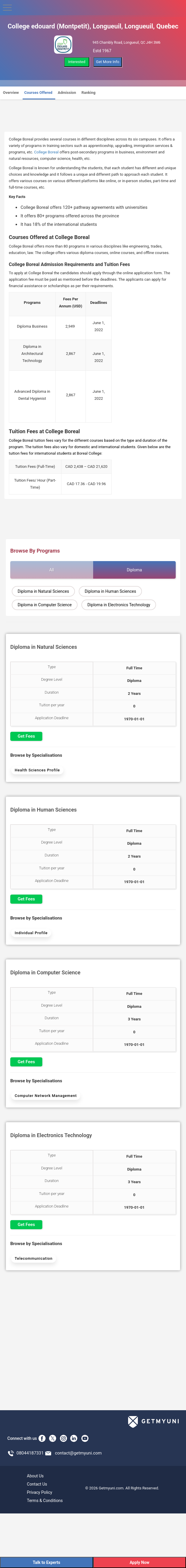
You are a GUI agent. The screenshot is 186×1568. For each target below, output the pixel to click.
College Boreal (46, 152)
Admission (67, 92)
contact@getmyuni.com (78, 1453)
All (51, 570)
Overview (11, 92)
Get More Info (107, 62)
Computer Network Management (46, 1095)
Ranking (88, 92)
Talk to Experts (46, 1562)
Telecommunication (34, 1258)
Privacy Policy (39, 1492)
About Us (35, 1476)
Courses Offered (38, 92)
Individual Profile (31, 933)
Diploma (134, 570)
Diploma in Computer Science (45, 604)
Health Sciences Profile (37, 770)
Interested (76, 62)
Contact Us (37, 1484)
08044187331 (30, 1453)
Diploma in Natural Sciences (43, 591)
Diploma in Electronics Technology (118, 604)
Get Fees (26, 736)
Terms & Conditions (45, 1500)
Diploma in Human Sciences (110, 591)
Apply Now (139, 1562)
